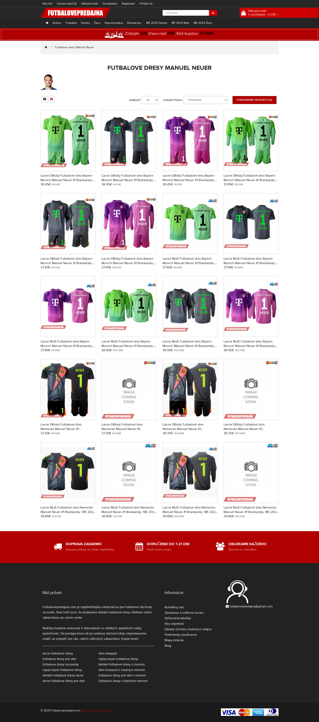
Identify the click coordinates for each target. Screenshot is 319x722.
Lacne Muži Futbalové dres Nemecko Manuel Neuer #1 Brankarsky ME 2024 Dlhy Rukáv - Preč (251, 512)
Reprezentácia (114, 23)
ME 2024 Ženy (203, 23)
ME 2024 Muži (180, 23)
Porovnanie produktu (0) (254, 100)
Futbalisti (71, 23)
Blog (168, 646)
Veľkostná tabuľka (178, 618)
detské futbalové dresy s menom (121, 664)
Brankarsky (134, 23)
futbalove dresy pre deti (59, 659)
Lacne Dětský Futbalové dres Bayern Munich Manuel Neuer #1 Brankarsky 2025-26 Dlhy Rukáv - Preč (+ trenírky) (67, 263)
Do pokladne (110, 3)
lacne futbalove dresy (58, 653)
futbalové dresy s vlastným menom (123, 681)
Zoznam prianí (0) (67, 3)
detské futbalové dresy (114, 612)
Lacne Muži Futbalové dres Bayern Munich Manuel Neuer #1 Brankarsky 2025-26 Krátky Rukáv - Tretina (66, 345)
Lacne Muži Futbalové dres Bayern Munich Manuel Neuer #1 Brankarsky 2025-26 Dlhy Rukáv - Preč (189, 345)
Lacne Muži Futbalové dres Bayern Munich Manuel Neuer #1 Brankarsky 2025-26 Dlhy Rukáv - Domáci (128, 345)
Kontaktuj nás (174, 607)
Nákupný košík (89, 3)
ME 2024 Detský (156, 23)
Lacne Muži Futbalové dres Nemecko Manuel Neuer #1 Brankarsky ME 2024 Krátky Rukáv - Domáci (67, 512)
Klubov (57, 23)
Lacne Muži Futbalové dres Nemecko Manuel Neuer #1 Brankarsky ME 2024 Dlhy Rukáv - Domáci (190, 512)
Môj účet (47, 3)
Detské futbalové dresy (96, 710)
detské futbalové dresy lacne (63, 675)
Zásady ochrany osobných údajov (188, 629)
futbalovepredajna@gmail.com (251, 606)
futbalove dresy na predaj (61, 664)
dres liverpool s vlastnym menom (121, 670)
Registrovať (128, 3)
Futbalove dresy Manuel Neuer (74, 47)
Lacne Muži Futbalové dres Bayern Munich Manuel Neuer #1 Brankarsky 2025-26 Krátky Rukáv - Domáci (189, 263)
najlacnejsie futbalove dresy (62, 670)
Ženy (97, 23)
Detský (85, 23)
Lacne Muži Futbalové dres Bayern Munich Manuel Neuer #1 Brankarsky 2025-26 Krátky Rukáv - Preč (250, 263)
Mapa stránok (174, 640)
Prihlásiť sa (146, 3)
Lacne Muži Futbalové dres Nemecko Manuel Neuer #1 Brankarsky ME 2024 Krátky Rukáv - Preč (129, 512)
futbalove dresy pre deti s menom (122, 675)
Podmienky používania (181, 635)
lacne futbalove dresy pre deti (64, 681)
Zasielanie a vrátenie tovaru (184, 613)
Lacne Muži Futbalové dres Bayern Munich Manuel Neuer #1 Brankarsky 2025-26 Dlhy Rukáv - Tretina (250, 345)
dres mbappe (107, 653)
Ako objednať (174, 624)
